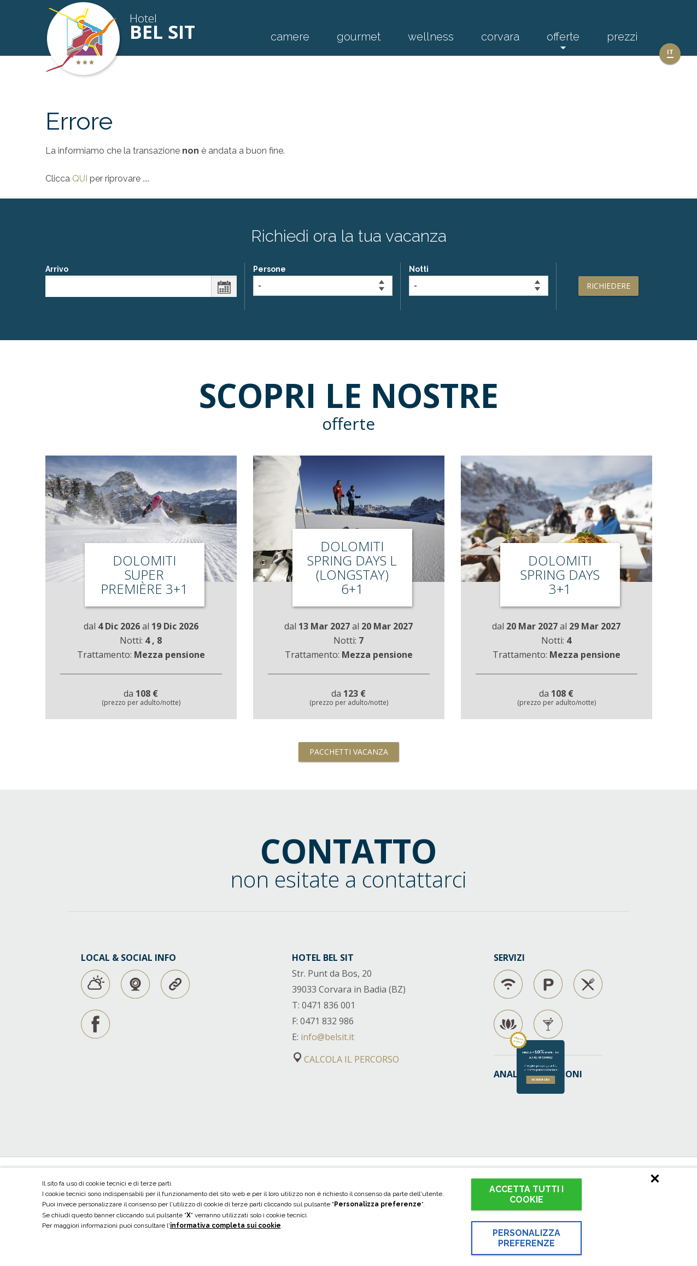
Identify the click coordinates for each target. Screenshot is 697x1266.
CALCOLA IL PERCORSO (346, 1059)
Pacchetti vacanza (348, 751)
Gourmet (358, 36)
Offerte (563, 36)
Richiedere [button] (608, 286)
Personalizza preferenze (526, 1238)
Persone (323, 280)
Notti (478, 280)
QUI (79, 178)
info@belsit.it (327, 1037)
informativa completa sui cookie (225, 1225)
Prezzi (622, 36)
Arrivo (141, 281)
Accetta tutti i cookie (526, 1194)
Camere (290, 36)
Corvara (500, 36)
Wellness (431, 36)
